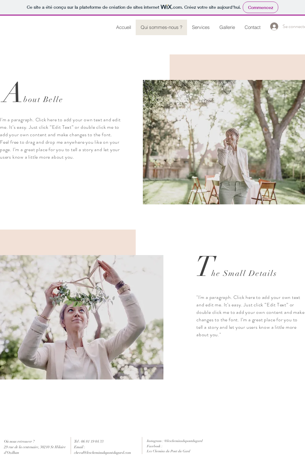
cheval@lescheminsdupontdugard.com (102, 452)
